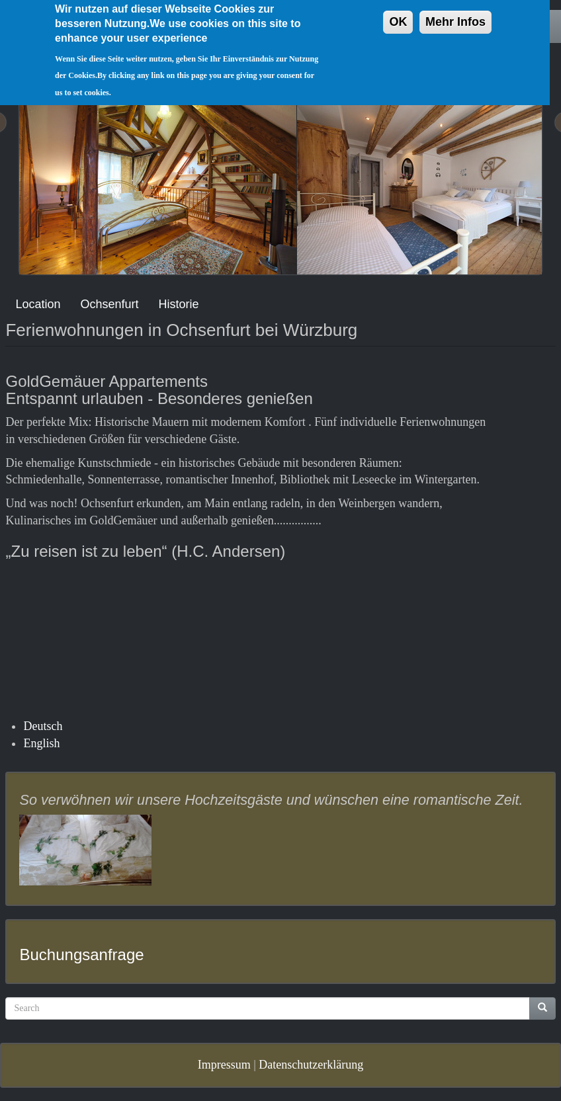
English (41, 743)
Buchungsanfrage (81, 954)
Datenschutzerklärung (311, 1064)
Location (37, 304)
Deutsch (42, 726)
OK (398, 13)
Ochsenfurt (110, 304)
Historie (179, 304)
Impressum (224, 1064)
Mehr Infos (455, 13)
